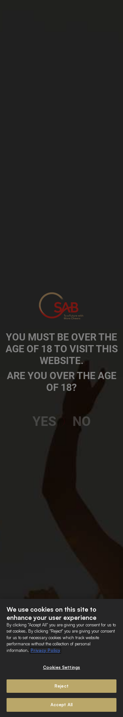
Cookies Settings (61, 667)
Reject (61, 686)
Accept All (61, 704)
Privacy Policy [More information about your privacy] (45, 650)
